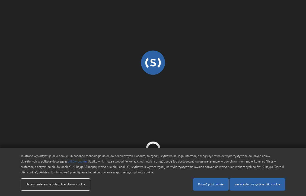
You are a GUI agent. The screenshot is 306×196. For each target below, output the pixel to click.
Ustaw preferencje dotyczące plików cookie (55, 184)
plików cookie (77, 161)
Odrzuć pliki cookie (211, 184)
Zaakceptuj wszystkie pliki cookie (257, 184)
